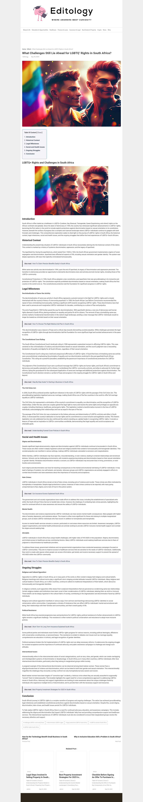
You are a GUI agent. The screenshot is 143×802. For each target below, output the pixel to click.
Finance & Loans (63, 30)
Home (24, 49)
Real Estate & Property (89, 30)
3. (31, 144)
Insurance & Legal (75, 30)
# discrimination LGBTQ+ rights (55, 722)
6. (29, 154)
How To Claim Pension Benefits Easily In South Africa (51, 264)
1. (29, 137)
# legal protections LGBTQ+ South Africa (76, 722)
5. (32, 150)
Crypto (99, 30)
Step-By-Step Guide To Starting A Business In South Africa (52, 382)
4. (34, 147)
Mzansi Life (26, 30)
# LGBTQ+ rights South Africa (31, 727)
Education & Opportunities (40, 30)
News (104, 30)
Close (39, 132)
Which (29, 49)
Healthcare (52, 30)
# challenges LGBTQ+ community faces (33, 722)
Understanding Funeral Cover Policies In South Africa (51, 431)
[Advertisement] (71, 38)
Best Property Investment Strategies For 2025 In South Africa (53, 690)
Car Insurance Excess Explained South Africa (48, 494)
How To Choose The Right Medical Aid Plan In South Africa (53, 324)
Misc (109, 30)
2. (32, 140)
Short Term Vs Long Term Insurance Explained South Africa (53, 627)
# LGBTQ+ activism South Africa (98, 722)
